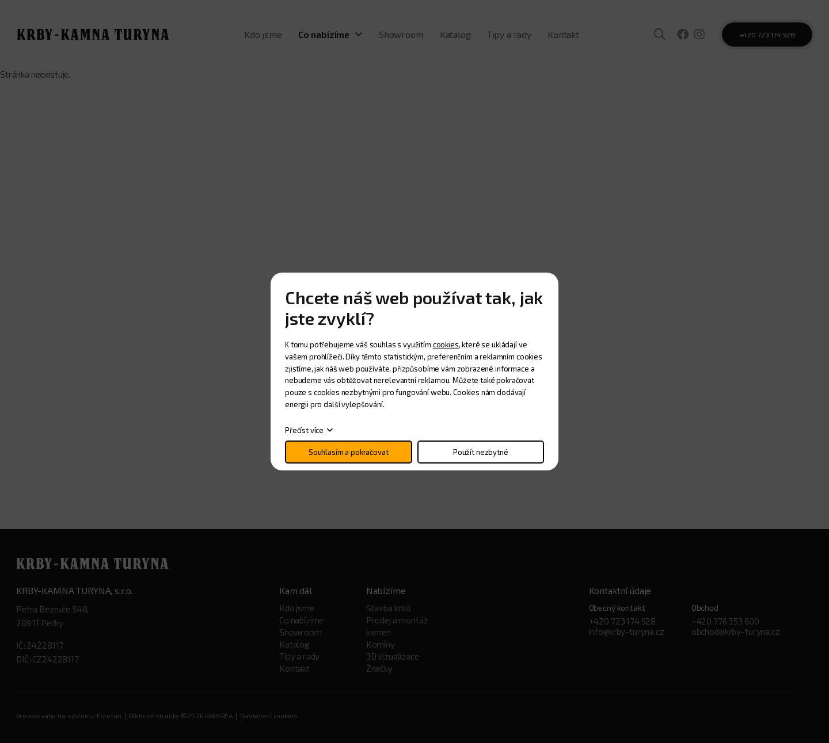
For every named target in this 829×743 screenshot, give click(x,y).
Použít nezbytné (480, 452)
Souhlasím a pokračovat (349, 452)
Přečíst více (304, 430)
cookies (446, 344)
